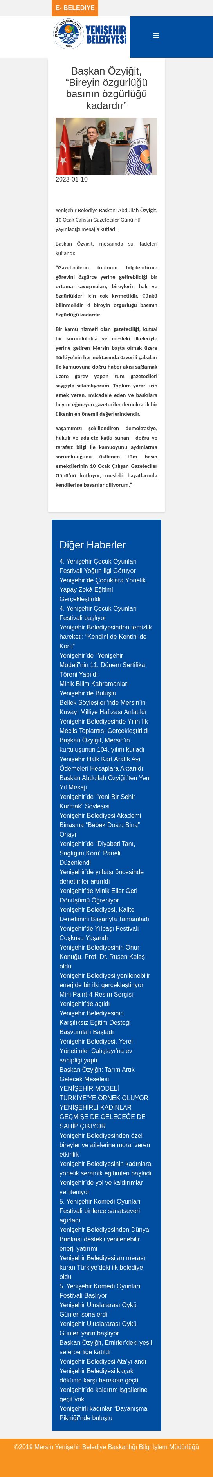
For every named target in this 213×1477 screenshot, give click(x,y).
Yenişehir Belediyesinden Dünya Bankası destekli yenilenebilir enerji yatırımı (104, 1239)
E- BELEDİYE (75, 8)
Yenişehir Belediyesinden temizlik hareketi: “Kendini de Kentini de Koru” (106, 636)
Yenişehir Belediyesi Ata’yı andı (103, 1361)
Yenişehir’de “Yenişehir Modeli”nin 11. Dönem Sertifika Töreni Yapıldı (102, 665)
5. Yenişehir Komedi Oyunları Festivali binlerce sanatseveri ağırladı (100, 1211)
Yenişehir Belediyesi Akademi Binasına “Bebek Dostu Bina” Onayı (100, 825)
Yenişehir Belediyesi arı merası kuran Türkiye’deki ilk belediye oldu (102, 1267)
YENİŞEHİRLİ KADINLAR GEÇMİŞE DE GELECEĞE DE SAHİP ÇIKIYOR (103, 1117)
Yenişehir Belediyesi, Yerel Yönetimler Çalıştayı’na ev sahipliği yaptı (96, 1051)
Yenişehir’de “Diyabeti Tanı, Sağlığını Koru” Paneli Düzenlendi (97, 853)
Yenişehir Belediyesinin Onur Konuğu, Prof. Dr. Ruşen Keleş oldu (102, 957)
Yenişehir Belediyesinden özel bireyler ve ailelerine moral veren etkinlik (105, 1145)
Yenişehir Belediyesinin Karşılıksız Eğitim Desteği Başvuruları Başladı (95, 1022)
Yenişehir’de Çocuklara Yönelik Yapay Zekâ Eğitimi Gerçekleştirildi (103, 589)
